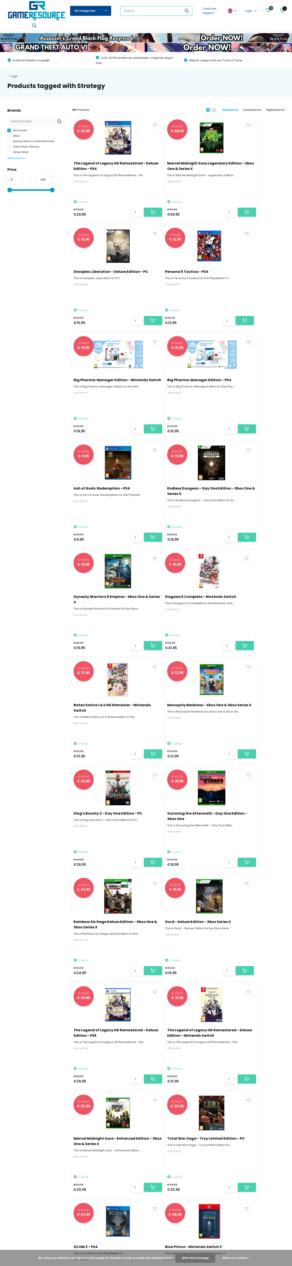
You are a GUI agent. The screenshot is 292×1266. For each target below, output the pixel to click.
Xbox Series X (93, 27)
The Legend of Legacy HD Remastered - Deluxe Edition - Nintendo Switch (250, 731)
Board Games (132, 27)
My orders (102, 1136)
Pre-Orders (15, 27)
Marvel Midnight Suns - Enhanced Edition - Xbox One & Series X (104, 844)
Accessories (156, 27)
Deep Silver (18, 152)
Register (100, 1130)
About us (13, 1130)
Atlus (13, 136)
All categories (90, 11)
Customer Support (210, 11)
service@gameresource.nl (128, 1081)
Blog (263, 27)
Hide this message (195, 1258)
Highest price (275, 110)
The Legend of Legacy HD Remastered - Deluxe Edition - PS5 (176, 731)
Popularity (227, 110)
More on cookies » (236, 1258)
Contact (18, 1075)
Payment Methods (20, 1156)
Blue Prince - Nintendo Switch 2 (104, 951)
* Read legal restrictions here (205, 1091)
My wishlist (102, 1143)
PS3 (218, 27)
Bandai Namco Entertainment (30, 141)
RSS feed (180, 1225)
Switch (62, 27)
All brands (17, 130)
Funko (112, 27)
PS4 (75, 27)
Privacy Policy (16, 1182)
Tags (14, 76)
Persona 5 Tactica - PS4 (98, 275)
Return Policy (16, 1149)
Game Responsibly (20, 1169)
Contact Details (18, 1136)
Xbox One (243, 27)
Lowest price (251, 110)
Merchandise (180, 27)
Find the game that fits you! (26, 1162)
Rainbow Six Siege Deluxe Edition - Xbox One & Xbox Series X (246, 618)
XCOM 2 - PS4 (235, 838)
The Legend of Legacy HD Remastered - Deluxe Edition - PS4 (103, 168)
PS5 (49, 27)
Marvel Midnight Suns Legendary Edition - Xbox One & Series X (178, 168)
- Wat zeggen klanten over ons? (146, 1230)
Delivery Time (16, 1143)
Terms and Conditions (22, 1175)
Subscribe (267, 1082)
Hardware (202, 27)
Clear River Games (23, 147)
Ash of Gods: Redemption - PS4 (104, 387)
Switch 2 (35, 27)
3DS (228, 27)
